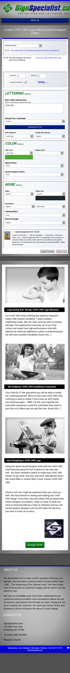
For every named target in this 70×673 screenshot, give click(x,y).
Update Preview (47, 251)
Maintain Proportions (16, 82)
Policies (44, 648)
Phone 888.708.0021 (15, 634)
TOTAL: (42, 82)
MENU (35, 20)
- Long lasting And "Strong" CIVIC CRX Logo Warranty (32, 309)
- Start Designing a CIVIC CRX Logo (23, 460)
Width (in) (34, 75)
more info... (44, 334)
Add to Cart (61, 251)
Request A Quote (12, 639)
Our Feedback (24, 648)
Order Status (13, 648)
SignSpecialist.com (35, 650)
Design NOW (34, 544)
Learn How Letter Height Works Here (48, 58)
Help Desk (35, 648)
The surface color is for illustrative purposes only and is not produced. (35, 50)
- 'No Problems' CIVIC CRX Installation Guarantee (31, 386)
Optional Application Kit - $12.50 (27, 232)
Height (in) (13, 75)
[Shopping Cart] (68, 648)
